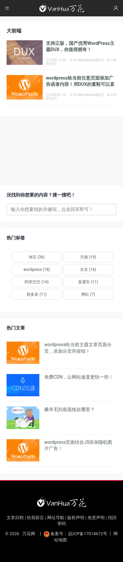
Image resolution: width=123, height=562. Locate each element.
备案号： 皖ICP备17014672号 (76, 533)
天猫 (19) (88, 257)
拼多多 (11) (37, 294)
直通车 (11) (88, 282)
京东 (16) (88, 269)
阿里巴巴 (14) (37, 282)
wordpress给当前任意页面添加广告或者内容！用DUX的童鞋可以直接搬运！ (80, 84)
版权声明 (75, 517)
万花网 (28, 533)
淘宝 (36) (37, 257)
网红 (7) (88, 294)
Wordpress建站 (88, 60)
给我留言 (35, 517)
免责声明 (96, 517)
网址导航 (55, 517)
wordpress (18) (36, 269)
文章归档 (15, 517)
